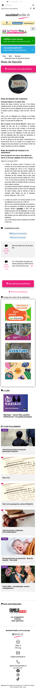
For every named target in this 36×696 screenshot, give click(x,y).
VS (10, 2)
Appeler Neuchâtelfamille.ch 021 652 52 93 (18, 665)
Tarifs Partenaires (13, 8)
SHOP (21, 2)
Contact (25, 685)
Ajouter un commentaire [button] (18, 237)
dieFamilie (15, 2)
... (31, 266)
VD (2, 2)
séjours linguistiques (20, 50)
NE (7, 2)
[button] (18, 233)
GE (5, 2)
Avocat (6, 8)
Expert (2, 8)
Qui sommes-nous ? (18, 685)
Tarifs (11, 687)
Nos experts (31, 685)
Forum (24, 687)
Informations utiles (18, 687)
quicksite (11, 685)
